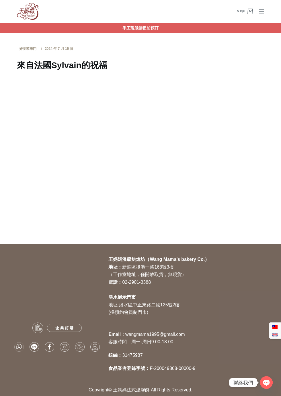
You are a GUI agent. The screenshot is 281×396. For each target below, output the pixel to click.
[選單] (261, 11)
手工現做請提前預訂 (140, 28)
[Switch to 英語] (275, 334)
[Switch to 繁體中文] (275, 327)
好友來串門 (27, 49)
